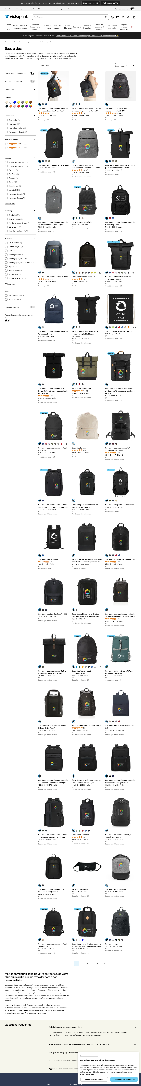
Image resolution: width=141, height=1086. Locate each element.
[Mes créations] (117, 17)
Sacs (44, 42)
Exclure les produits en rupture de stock (19, 316)
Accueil (7, 42)
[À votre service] (112, 17)
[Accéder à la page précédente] (70, 963)
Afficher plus (10, 203)
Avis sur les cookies (87, 1074)
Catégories (9, 89)
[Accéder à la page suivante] (104, 963)
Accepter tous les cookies (124, 1079)
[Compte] (128, 17)
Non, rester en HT (90, 3)
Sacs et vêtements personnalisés (26, 42)
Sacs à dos (54, 42)
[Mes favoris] (123, 17)
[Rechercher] (106, 17)
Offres (133, 27)
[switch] (126, 8)
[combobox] (69, 17)
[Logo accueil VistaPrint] (16, 17)
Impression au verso (13, 81)
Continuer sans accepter (89, 1056)
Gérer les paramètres (94, 1079)
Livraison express (12, 307)
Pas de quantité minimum (15, 73)
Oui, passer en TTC (111, 3)
